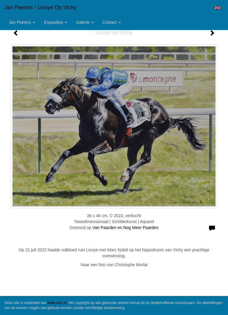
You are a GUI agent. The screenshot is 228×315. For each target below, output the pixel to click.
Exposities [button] (55, 22)
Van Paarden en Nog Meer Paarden (125, 227)
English (217, 8)
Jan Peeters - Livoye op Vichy (40, 7)
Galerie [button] (85, 22)
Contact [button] (111, 22)
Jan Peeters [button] (22, 22)
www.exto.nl (57, 303)
